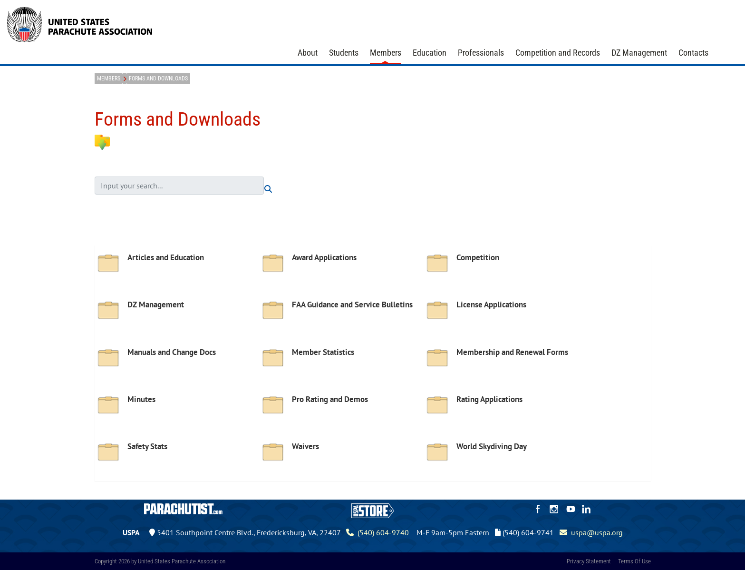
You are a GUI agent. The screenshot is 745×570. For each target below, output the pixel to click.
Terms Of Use (634, 561)
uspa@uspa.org (591, 532)
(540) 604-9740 (377, 532)
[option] (177, 271)
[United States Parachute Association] (80, 23)
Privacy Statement (589, 561)
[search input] (179, 186)
